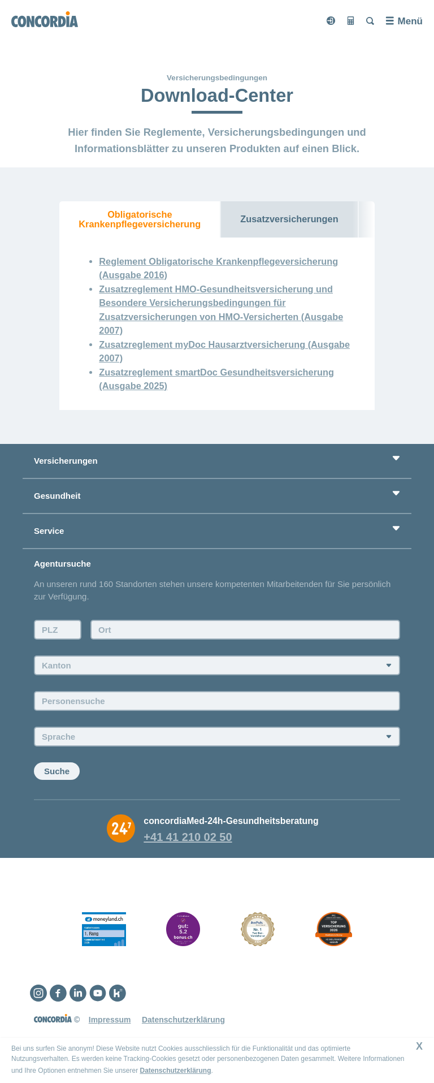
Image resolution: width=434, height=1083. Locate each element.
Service (49, 531)
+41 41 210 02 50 (188, 837)
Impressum (110, 1019)
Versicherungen (66, 460)
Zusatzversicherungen (289, 219)
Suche (57, 771)
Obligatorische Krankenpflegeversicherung (140, 218)
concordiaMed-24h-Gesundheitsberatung (231, 821)
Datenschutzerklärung (175, 1071)
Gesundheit (57, 495)
